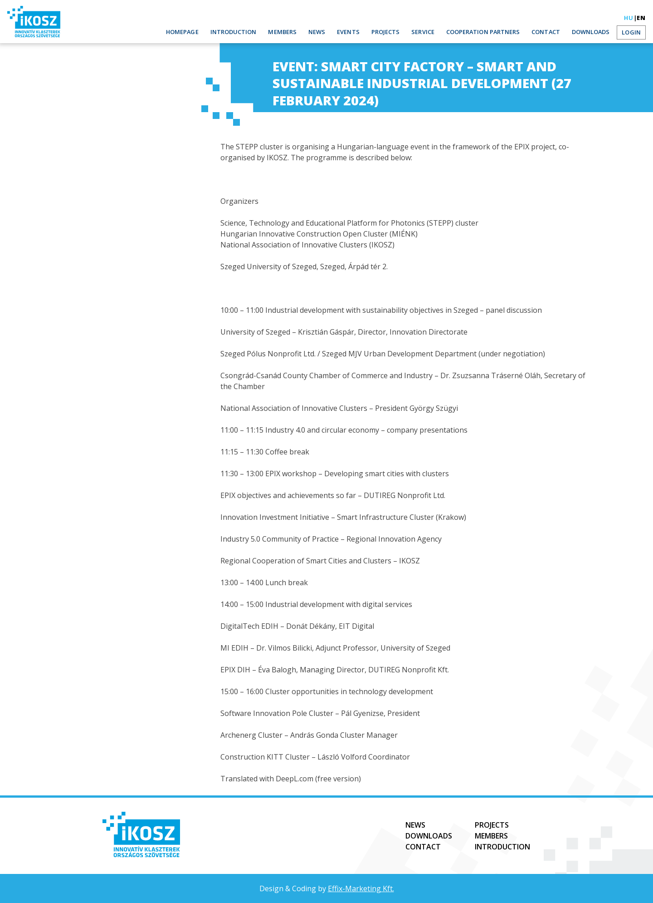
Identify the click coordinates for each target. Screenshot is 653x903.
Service (432, 32)
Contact (550, 32)
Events (360, 32)
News (330, 32)
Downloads (593, 32)
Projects (396, 32)
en (641, 18)
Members (296, 32)
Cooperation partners (490, 32)
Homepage (202, 32)
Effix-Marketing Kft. (361, 888)
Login (632, 32)
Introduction (250, 32)
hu (629, 18)
